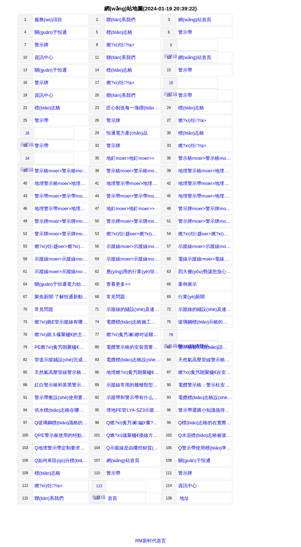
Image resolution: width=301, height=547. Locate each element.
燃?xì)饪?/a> (120, 45)
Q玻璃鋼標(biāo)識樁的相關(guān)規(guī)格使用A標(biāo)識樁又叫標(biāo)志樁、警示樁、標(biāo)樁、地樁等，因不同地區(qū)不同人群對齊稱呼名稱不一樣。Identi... (61, 422)
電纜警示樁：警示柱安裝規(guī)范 (205, 385)
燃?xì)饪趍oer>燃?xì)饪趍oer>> (133, 233)
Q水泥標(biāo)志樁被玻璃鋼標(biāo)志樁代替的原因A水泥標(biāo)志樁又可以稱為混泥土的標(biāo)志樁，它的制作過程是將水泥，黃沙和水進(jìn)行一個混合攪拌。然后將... (205, 435)
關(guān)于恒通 (50, 32)
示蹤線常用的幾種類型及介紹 (133, 385)
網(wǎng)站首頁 (194, 19)
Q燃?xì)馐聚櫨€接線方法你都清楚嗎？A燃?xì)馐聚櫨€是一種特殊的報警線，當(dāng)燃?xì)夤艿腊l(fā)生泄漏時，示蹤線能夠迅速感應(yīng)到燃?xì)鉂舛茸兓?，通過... (133, 435)
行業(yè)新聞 (191, 296)
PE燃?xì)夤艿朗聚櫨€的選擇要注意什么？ (61, 347)
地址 (183, 498)
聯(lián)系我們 (120, 19)
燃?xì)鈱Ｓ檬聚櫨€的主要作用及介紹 (61, 334)
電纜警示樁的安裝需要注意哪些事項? (133, 347)
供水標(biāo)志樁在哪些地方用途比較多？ (61, 410)
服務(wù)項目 (48, 19)
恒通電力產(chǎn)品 (127, 133)
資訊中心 (43, 57)
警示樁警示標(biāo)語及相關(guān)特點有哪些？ (205, 347)
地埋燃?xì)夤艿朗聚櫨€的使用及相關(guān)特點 (133, 372)
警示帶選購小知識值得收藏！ (205, 410)
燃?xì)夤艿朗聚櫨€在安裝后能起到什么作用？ (205, 372)
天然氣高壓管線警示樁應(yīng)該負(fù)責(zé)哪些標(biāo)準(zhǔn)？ (61, 372)
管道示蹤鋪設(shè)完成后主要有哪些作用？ (61, 359)
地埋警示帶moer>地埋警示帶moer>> (133, 183)
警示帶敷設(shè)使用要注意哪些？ (61, 397)
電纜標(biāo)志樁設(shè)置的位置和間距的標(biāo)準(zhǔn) (205, 397)
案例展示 (187, 284)
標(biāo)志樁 (119, 32)
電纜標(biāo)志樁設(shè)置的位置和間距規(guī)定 (133, 359)
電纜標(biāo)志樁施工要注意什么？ (133, 322)
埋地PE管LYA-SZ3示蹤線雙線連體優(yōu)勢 (133, 410)
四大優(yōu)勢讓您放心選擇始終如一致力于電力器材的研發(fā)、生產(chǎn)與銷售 (205, 271)
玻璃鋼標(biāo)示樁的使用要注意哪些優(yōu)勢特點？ (205, 322)
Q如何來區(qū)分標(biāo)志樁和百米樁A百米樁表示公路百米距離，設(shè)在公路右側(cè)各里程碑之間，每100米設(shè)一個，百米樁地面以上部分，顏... (61, 460)
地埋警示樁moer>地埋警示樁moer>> (205, 170)
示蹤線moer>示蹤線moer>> (133, 246)
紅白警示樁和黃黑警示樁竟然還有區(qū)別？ (61, 385)
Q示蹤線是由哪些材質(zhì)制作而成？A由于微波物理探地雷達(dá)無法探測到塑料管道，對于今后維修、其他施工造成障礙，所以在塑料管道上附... (133, 448)
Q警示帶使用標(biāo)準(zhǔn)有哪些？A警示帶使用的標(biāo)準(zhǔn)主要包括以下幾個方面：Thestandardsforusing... (205, 448)
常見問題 (115, 296)
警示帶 (185, 32)
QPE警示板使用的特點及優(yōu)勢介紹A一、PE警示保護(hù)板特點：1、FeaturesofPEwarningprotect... (61, 435)
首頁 (111, 498)
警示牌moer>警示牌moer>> (205, 208)
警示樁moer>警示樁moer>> (205, 158)
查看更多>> (118, 284)
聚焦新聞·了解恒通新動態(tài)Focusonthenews (61, 296)
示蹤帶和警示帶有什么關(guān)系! (133, 397)
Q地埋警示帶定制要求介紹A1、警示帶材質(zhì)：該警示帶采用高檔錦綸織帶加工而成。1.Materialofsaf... (61, 448)
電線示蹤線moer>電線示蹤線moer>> (205, 259)
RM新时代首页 (150, 540)
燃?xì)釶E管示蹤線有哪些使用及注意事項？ (61, 322)
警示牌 (41, 45)
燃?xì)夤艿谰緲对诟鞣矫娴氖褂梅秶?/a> (133, 334)
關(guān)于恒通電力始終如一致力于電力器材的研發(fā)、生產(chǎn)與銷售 (61, 284)
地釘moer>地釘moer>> (130, 158)
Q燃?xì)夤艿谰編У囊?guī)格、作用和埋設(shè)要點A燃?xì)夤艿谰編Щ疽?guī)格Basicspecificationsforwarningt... (133, 422)
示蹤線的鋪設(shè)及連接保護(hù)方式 (205, 309)
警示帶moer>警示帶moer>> (61, 196)
